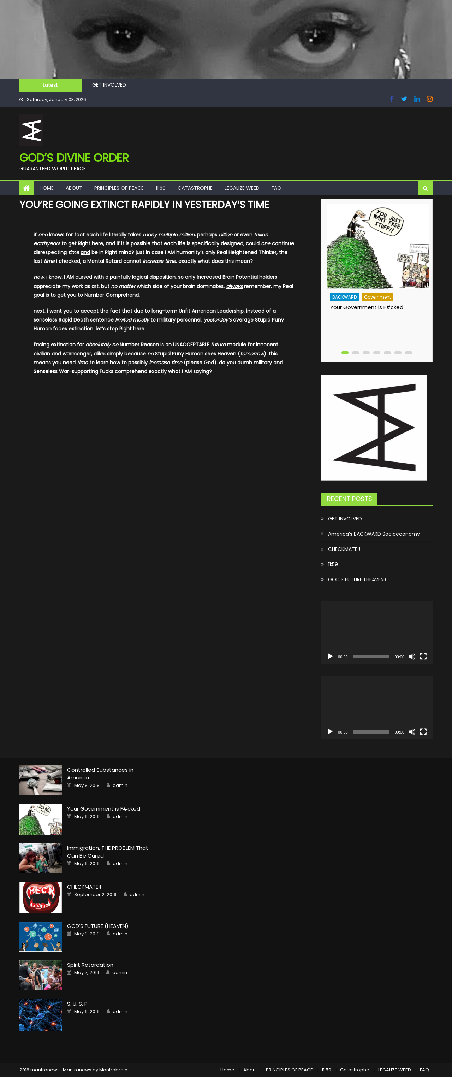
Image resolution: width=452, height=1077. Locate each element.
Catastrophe (195, 188)
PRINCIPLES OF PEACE (119, 188)
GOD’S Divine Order (74, 158)
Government (377, 297)
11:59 (161, 188)
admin (120, 785)
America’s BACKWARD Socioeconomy (374, 533)
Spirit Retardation (90, 965)
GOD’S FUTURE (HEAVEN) (357, 579)
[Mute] (412, 656)
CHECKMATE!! (344, 549)
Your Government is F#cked (366, 307)
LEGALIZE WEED (242, 188)
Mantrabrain (113, 1069)
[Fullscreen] (423, 656)
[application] (377, 632)
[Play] (330, 656)
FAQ (276, 188)
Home (47, 188)
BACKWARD (344, 297)
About (74, 188)
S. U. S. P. (78, 1003)
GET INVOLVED (109, 84)
